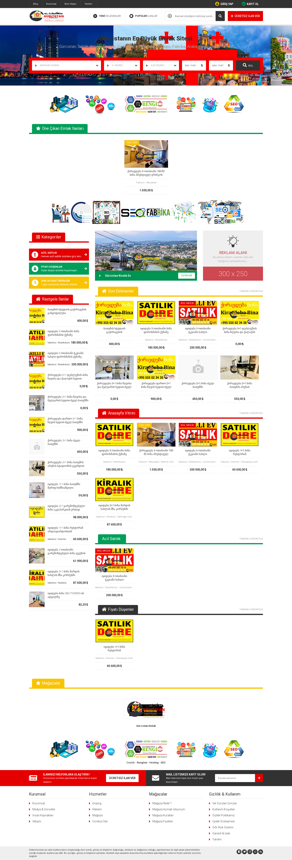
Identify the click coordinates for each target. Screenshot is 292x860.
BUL (248, 65)
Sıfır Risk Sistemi (222, 827)
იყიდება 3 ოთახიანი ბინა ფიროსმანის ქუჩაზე (156, 330)
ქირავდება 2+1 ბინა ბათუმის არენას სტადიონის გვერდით (239, 385)
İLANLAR (143, 16)
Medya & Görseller (43, 809)
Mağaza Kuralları (163, 815)
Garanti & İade (221, 833)
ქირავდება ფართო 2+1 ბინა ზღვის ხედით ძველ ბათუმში (156, 385)
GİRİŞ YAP (224, 4)
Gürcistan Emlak (146, 725)
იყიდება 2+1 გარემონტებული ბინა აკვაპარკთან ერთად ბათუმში (66, 509)
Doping (96, 803)
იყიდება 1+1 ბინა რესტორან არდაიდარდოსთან (239, 452)
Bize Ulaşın (70, 4)
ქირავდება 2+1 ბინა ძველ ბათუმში (198, 385)
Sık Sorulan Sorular (224, 803)
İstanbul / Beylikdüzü (59, 342)
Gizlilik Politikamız (223, 815)
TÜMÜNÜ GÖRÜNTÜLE (251, 291)
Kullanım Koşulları (223, 809)
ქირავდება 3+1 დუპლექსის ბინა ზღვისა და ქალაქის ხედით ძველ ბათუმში (68, 378)
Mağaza (97, 815)
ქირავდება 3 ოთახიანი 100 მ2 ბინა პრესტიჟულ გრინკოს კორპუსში (146, 173)
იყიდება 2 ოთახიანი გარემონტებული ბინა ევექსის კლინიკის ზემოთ (67, 553)
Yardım (88, 4)
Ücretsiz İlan (100, 821)
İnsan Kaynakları (42, 815)
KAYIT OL (250, 4)
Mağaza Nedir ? (162, 803)
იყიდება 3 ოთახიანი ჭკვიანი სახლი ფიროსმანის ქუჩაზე (198, 330)
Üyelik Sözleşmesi (223, 821)
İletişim (36, 821)
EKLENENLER (107, 16)
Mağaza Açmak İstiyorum (168, 809)
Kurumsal (51, 4)
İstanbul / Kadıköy (57, 583)
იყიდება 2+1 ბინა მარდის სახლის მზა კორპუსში (114, 507)
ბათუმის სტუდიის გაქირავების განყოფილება (114, 330)
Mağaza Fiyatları (162, 821)
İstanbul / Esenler (57, 539)
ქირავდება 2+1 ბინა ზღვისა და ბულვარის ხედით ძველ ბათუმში (114, 385)
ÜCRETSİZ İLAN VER (245, 16)
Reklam (97, 809)
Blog (35, 4)
